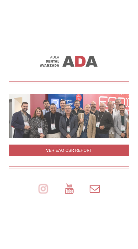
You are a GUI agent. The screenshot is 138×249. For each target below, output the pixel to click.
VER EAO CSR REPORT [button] (69, 150)
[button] (43, 189)
